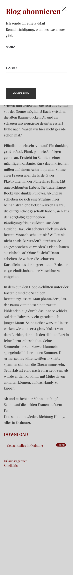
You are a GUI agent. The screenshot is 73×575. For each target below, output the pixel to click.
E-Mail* (36, 74)
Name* (36, 52)
